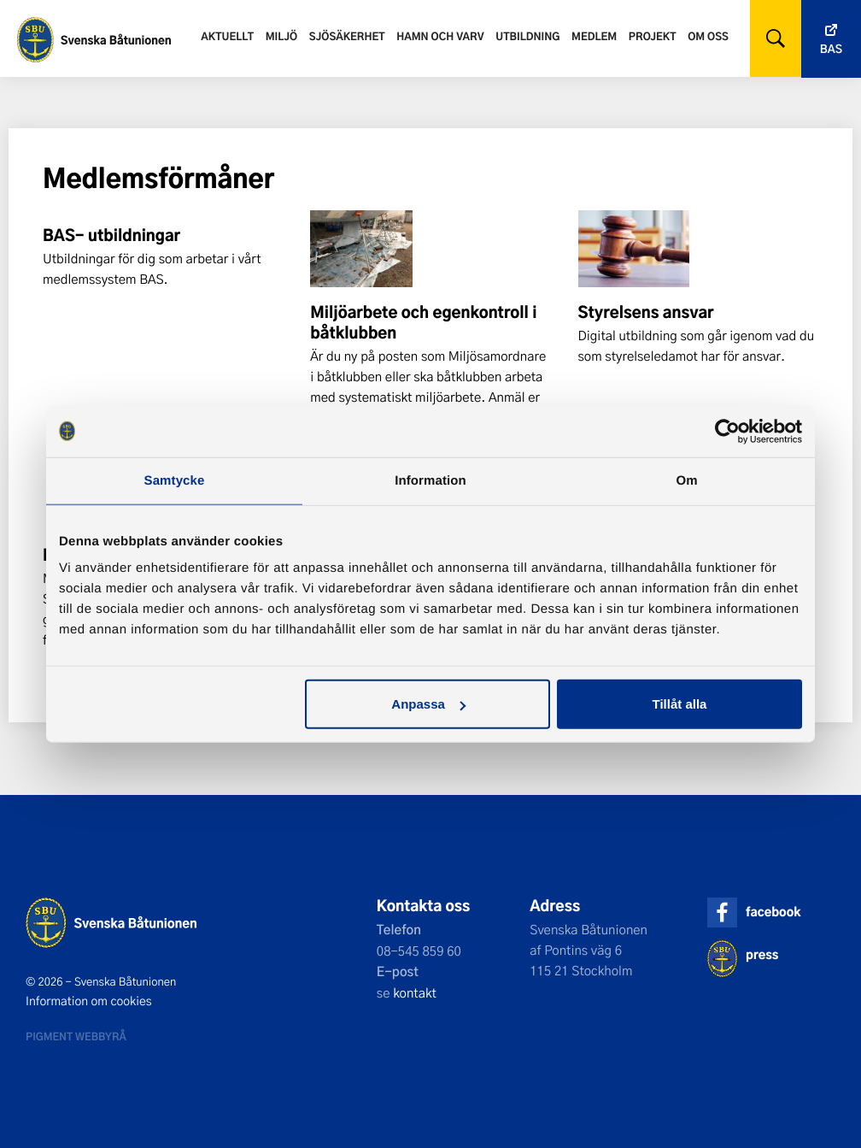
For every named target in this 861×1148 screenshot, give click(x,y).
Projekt (652, 36)
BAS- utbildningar (111, 235)
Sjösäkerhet (347, 36)
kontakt (414, 992)
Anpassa (428, 704)
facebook (773, 912)
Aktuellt (227, 36)
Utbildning (527, 36)
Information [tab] (430, 480)
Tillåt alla (679, 704)
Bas (831, 49)
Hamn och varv (439, 36)
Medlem (594, 36)
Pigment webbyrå (76, 1036)
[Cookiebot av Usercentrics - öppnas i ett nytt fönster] (727, 431)
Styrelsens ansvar (646, 312)
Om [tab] (686, 480)
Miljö (281, 36)
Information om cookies (89, 1001)
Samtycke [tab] (174, 480)
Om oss (708, 36)
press (762, 954)
